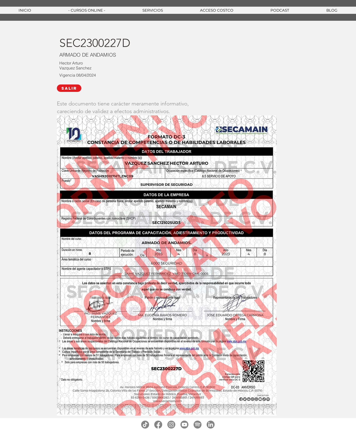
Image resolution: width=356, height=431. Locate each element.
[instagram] (171, 425)
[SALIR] (69, 88)
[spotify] (197, 425)
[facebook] (158, 425)
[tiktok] (145, 425)
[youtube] (184, 425)
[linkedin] (211, 425)
